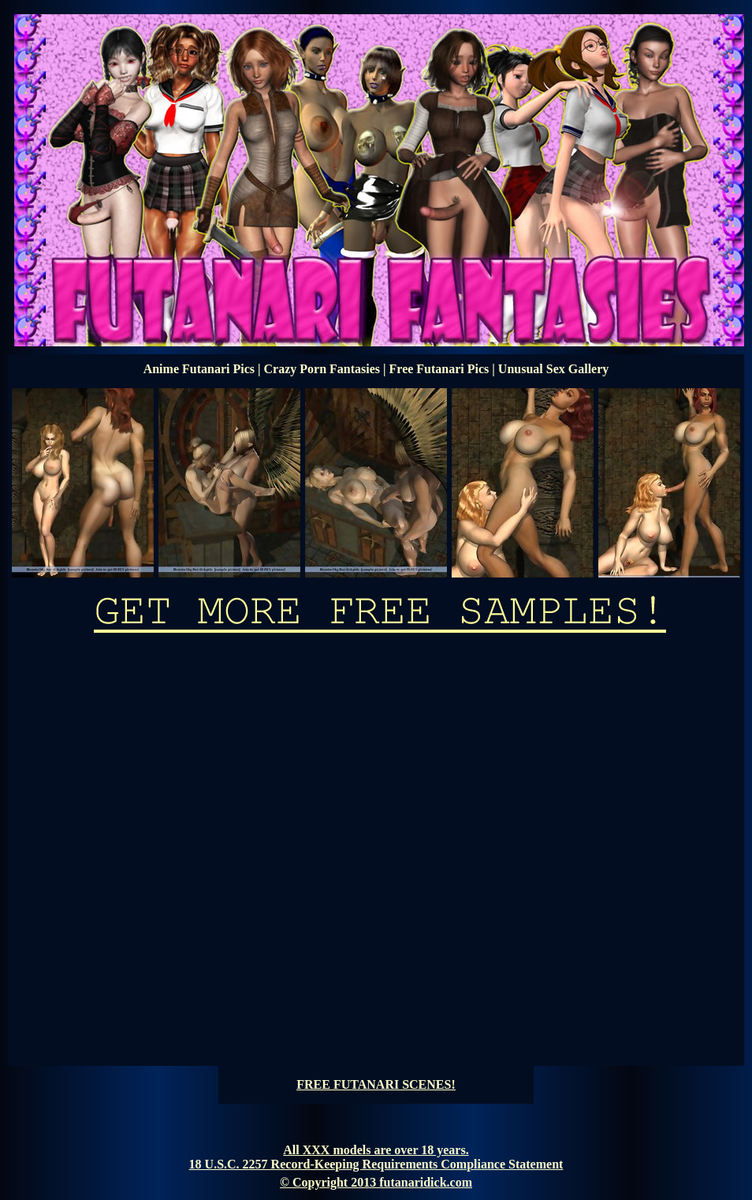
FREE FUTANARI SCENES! (376, 1084)
